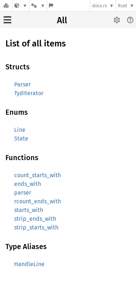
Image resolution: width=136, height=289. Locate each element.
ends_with (27, 183)
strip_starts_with (36, 227)
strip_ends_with (35, 218)
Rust (122, 5)
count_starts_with (37, 175)
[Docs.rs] (6, 5)
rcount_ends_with (37, 201)
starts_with (28, 210)
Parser (22, 84)
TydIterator (29, 93)
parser (22, 192)
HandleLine (29, 264)
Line (19, 129)
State (21, 138)
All (62, 20)
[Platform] (38, 5)
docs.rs (99, 5)
